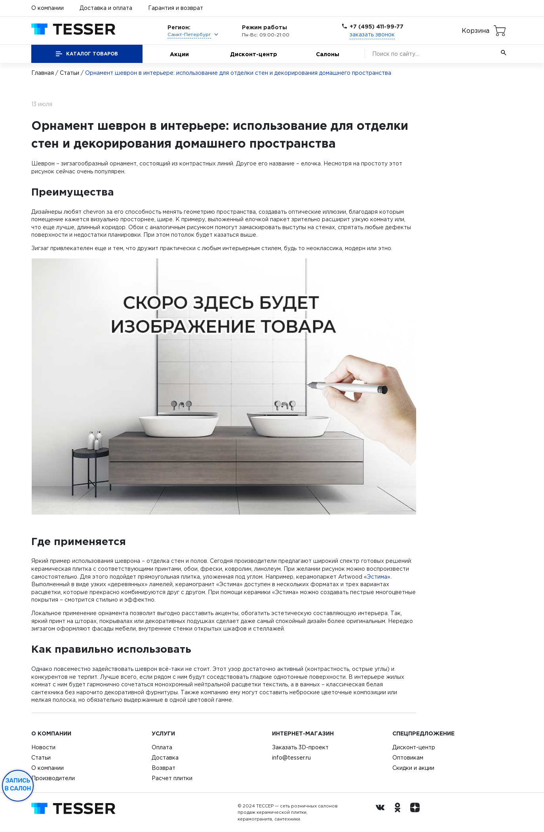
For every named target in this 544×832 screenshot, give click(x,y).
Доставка (165, 757)
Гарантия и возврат (175, 8)
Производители (53, 778)
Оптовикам (407, 757)
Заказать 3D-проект (300, 747)
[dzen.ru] (417, 813)
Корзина (475, 30)
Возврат (163, 768)
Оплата (162, 747)
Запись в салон (18, 784)
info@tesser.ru (291, 757)
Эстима (377, 577)
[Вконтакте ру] (382, 813)
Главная (42, 73)
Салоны (327, 54)
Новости (43, 747)
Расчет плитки (172, 778)
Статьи (69, 73)
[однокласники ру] (399, 813)
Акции (179, 54)
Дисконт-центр (253, 54)
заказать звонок (372, 34)
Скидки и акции (413, 768)
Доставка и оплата (106, 8)
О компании (47, 8)
